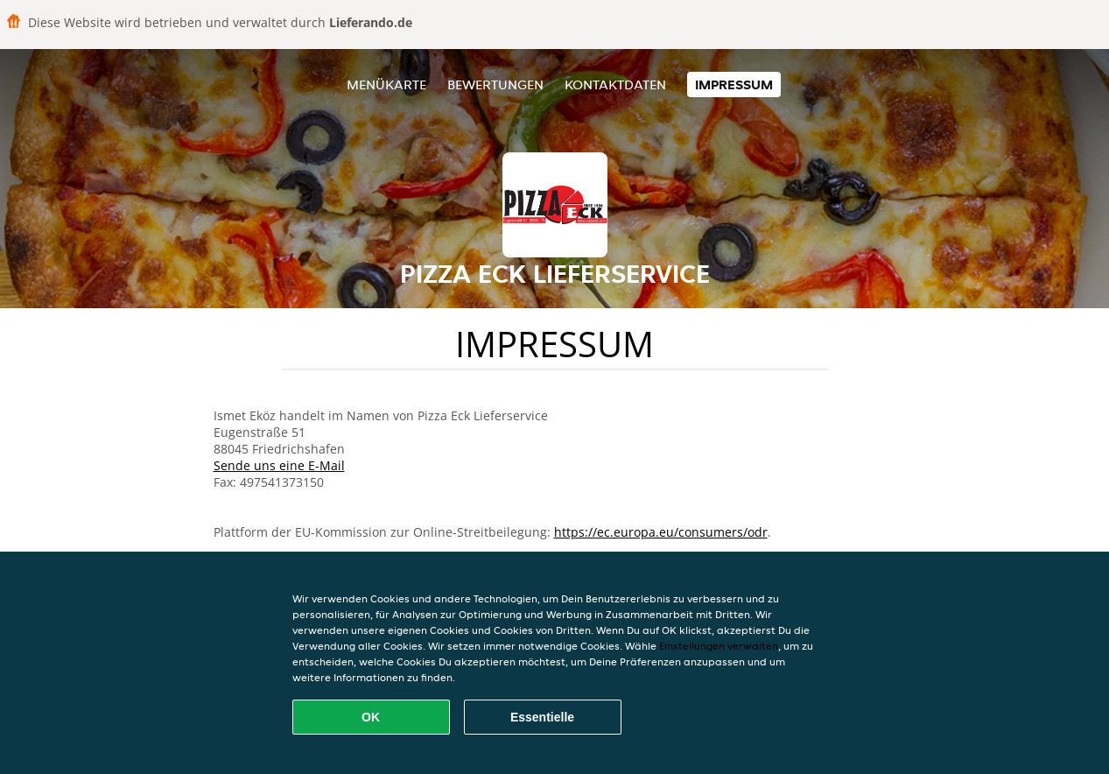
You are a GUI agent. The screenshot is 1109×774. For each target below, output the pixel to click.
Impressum (734, 84)
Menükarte (386, 84)
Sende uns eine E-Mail (279, 465)
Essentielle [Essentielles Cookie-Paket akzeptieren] (542, 717)
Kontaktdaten (615, 84)
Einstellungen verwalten (718, 645)
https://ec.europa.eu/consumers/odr (661, 532)
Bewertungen (495, 84)
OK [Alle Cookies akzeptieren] (370, 717)
